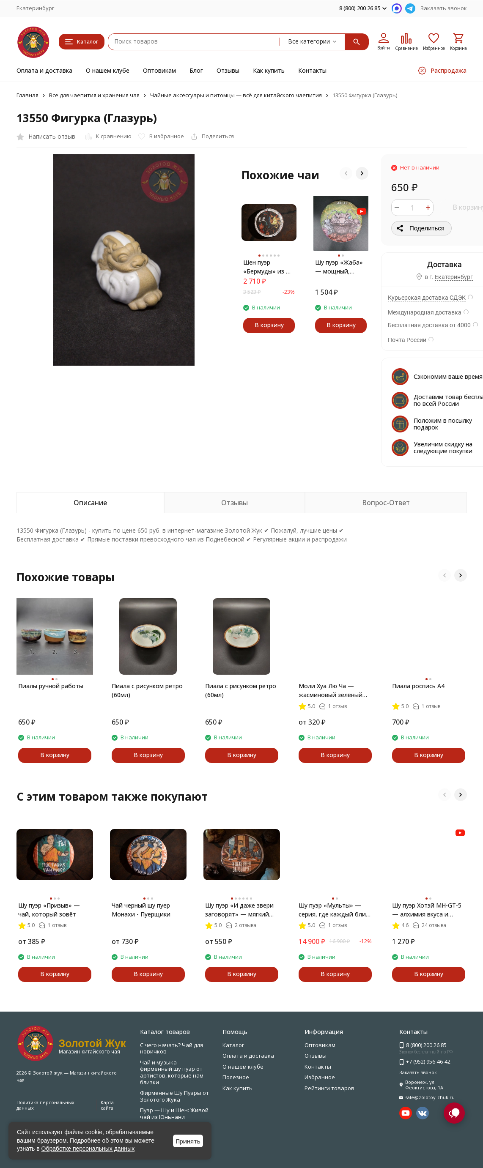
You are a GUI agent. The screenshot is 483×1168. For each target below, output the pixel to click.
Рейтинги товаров (329, 1088)
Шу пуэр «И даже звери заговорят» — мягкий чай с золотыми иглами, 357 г (240, 910)
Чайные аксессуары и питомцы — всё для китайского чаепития (236, 95)
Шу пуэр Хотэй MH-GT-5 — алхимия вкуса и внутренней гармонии (426, 910)
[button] (346, 173)
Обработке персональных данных (88, 1148)
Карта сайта (107, 1105)
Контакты (312, 70)
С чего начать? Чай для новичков (171, 1048)
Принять (188, 1141)
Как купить (269, 70)
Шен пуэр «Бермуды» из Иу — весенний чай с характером (268, 267)
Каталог (233, 1045)
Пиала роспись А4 (418, 686)
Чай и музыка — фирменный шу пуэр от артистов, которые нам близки (171, 1072)
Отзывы (228, 70)
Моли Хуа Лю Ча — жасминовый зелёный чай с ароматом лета (330, 690)
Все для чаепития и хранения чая (94, 95)
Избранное (320, 1077)
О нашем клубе (107, 70)
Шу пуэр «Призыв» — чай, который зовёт (49, 909)
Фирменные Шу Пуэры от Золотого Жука (174, 1096)
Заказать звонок (443, 8)
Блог (196, 70)
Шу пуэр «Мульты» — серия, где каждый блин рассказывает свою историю (334, 910)
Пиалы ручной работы (50, 686)
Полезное (235, 1077)
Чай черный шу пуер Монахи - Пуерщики (141, 909)
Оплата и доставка (44, 70)
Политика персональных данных (45, 1105)
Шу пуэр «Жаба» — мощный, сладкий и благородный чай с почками (341, 267)
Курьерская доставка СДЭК (427, 297)
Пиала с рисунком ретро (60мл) (147, 690)
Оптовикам (159, 70)
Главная (27, 95)
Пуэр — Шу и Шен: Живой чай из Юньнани (174, 1113)
